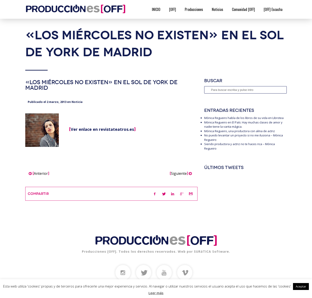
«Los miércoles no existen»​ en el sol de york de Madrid (101, 85)
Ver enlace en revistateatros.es (102, 129)
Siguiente (181, 173)
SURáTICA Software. (212, 251)
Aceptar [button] (301, 286)
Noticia (77, 102)
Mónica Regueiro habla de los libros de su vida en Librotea (244, 118)
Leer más (156, 293)
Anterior (39, 173)
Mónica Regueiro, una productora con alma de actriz (239, 131)
